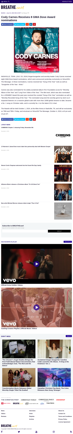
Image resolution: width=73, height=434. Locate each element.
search (9, 1)
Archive (31, 419)
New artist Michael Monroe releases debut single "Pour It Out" (20, 203)
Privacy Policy (62, 419)
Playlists (31, 416)
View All (69, 336)
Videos (3, 413)
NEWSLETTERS (67, 1)
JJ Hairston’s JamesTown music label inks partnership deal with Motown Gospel (25, 146)
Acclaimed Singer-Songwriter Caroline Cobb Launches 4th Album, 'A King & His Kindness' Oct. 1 (53, 361)
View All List (68, 241)
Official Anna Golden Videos (12, 285)
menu (2, 2)
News (3, 410)
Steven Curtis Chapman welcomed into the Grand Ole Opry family (21, 165)
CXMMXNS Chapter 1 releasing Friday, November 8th (17, 127)
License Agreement (64, 422)
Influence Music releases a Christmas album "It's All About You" (20, 184)
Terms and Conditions (65, 416)
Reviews (3, 416)
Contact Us (61, 413)
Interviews (32, 410)
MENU (5, 1)
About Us (61, 410)
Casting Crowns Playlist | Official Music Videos (19, 328)
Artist (31, 413)
